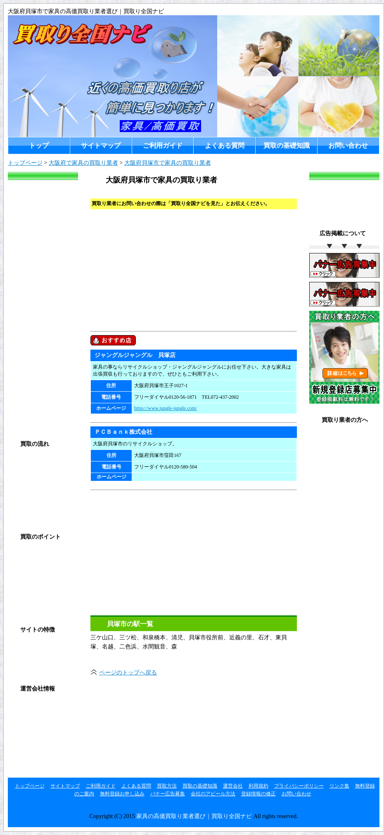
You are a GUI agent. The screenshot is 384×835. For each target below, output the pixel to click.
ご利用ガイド (163, 145)
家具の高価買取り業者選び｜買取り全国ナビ (194, 816)
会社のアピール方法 (213, 794)
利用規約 (29, 722)
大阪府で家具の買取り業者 (83, 163)
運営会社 (29, 706)
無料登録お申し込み (346, 454)
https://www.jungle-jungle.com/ (165, 408)
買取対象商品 (35, 604)
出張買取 (29, 495)
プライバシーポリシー (47, 739)
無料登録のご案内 (343, 437)
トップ (39, 145)
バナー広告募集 (340, 471)
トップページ (25, 163)
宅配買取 (29, 512)
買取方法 (29, 461)
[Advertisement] (180, 269)
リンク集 (29, 756)
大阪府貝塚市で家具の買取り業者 (167, 163)
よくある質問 (224, 145)
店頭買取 (29, 478)
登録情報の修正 (340, 504)
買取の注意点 (35, 587)
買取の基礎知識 (286, 145)
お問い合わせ (348, 145)
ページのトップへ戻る (128, 672)
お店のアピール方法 (346, 488)
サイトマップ (101, 145)
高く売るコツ (35, 571)
